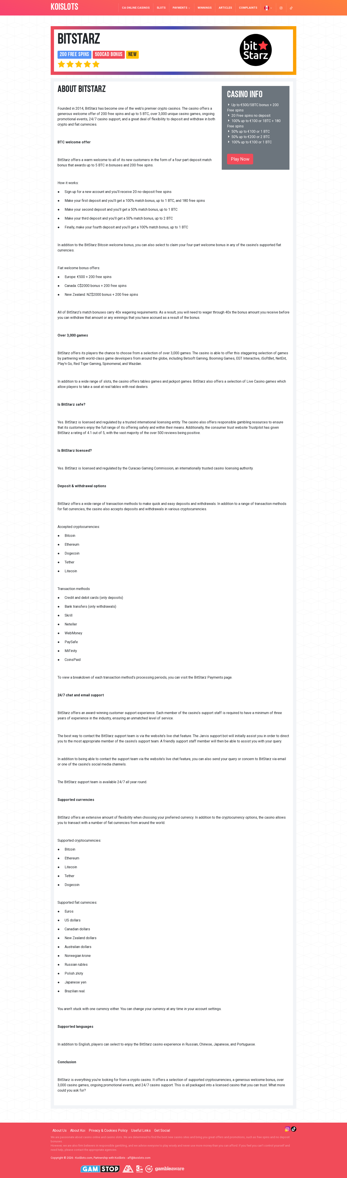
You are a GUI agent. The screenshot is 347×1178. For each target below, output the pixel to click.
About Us (59, 1130)
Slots (161, 7)
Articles (225, 7)
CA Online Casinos (136, 7)
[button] (268, 8)
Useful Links (141, 1130)
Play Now (240, 159)
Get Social (162, 1130)
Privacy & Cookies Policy (108, 1130)
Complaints (248, 7)
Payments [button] (182, 7)
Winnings (205, 7)
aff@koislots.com (138, 1157)
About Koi (77, 1130)
